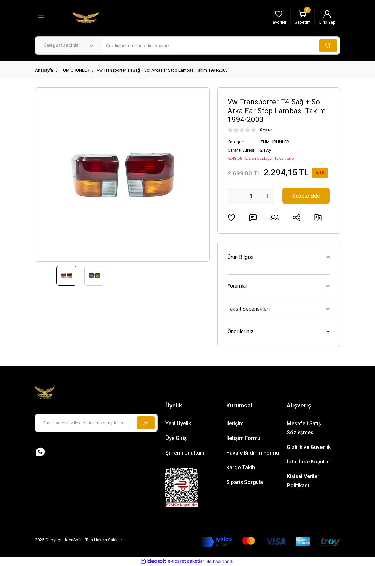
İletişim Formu (243, 438)
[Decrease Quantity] (234, 196)
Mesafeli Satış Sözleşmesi (304, 428)
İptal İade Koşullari (309, 462)
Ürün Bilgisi (240, 257)
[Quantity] (251, 196)
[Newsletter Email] (96, 423)
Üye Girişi (176, 438)
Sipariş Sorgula (244, 482)
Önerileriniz (241, 331)
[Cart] (303, 17)
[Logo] (85, 17)
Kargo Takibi (241, 467)
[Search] (221, 45)
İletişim (234, 424)
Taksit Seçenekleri (249, 309)
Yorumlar (237, 286)
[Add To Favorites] (231, 218)
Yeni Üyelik (178, 424)
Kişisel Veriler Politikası (303, 480)
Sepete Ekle (306, 196)
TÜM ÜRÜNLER (274, 141)
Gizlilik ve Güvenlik (309, 447)
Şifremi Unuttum (184, 453)
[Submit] (146, 422)
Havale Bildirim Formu (252, 453)
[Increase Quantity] (267, 196)
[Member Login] (327, 17)
